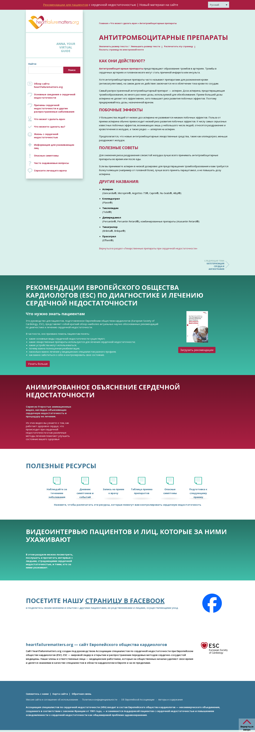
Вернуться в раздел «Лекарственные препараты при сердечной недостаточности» (148, 248)
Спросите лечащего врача (50, 170)
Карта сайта (60, 693)
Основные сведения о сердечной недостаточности (54, 96)
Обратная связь (81, 693)
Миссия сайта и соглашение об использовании (52, 699)
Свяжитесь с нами (37, 693)
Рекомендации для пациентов (65, 5)
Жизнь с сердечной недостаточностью (46, 136)
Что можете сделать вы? (49, 126)
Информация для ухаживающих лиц (54, 146)
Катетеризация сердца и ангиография (211, 264)
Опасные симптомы (46, 155)
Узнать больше (38, 364)
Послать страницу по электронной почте (121, 49)
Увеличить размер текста (113, 46)
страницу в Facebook (125, 600)
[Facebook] (212, 603)
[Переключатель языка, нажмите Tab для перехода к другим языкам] (218, 5)
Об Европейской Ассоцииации (137, 699)
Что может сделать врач (49, 119)
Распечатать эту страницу (178, 46)
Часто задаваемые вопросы (51, 163)
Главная (103, 23)
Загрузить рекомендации (196, 350)
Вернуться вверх (247, 728)
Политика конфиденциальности (99, 699)
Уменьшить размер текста (145, 46)
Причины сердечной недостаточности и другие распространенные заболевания (57, 108)
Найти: (32, 63)
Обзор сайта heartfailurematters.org (48, 85)
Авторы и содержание (170, 699)
